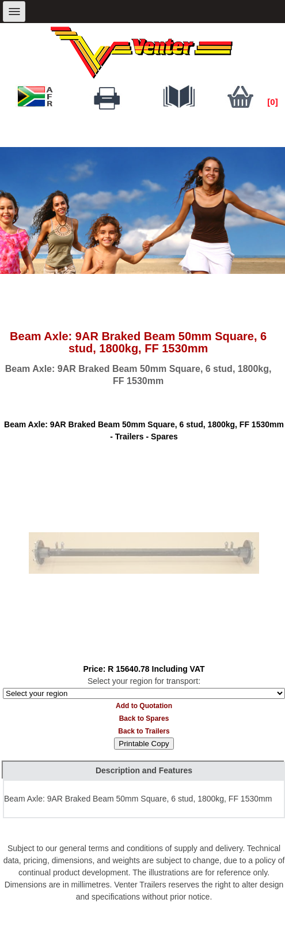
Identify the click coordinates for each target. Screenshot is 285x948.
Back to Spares (144, 718)
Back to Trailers (143, 731)
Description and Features (144, 770)
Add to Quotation (144, 706)
